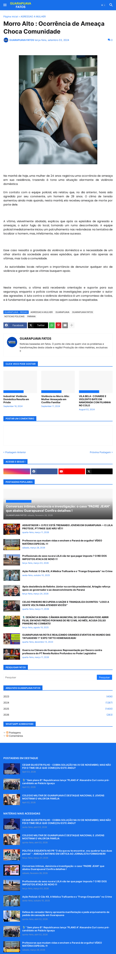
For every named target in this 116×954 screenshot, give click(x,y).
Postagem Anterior (15, 452)
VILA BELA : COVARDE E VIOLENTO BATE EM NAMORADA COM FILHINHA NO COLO (95, 401)
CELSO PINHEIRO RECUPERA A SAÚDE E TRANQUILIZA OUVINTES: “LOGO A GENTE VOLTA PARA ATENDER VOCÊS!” (65, 603)
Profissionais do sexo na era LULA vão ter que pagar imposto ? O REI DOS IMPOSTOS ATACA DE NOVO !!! (64, 557)
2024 (58, 702)
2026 (58, 714)
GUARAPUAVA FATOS (82, 312)
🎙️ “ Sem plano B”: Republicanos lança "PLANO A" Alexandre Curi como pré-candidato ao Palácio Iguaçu (66, 782)
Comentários (14, 735)
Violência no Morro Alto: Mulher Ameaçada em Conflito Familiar (55, 399)
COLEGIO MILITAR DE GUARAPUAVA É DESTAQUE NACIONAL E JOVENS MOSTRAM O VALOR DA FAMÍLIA (63, 797)
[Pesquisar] (50, 677)
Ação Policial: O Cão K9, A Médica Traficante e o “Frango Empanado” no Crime (67, 571)
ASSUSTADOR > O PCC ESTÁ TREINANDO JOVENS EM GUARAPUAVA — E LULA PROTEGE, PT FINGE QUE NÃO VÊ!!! (67, 527)
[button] (4, 5)
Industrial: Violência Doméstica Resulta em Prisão (16, 399)
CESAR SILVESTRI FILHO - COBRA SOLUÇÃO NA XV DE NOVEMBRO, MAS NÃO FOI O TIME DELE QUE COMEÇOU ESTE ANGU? (66, 766)
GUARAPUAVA (62, 312)
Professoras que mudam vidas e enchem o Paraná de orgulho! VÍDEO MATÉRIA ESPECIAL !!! (62, 542)
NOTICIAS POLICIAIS (14, 316)
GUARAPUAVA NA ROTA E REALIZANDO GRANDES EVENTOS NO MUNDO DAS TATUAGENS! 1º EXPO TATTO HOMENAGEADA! (66, 636)
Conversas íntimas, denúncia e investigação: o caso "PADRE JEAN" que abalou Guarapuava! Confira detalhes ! (63, 867)
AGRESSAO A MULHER (33, 16)
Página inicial (10, 16)
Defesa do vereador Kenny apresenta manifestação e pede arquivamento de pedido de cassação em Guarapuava (65, 914)
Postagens (13, 732)
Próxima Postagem (100, 452)
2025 (58, 708)
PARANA (31, 316)
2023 (58, 696)
